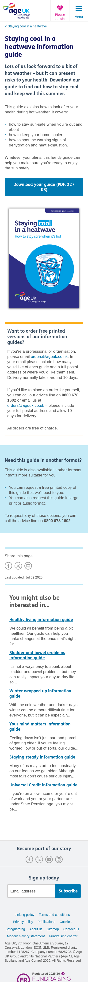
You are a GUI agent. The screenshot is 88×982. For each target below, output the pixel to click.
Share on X (18, 566)
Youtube (49, 859)
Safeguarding (15, 929)
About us (35, 929)
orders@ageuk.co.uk (49, 356)
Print (28, 566)
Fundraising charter (63, 936)
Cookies (66, 922)
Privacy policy (23, 922)
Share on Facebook (8, 566)
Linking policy (24, 915)
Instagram (59, 859)
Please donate (60, 17)
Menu (79, 17)
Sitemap (53, 929)
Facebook (29, 859)
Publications (46, 922)
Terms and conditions (54, 915)
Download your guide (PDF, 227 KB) (44, 187)
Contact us (71, 929)
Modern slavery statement (26, 936)
